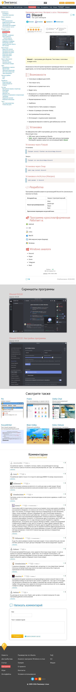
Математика (5, 60)
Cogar (15, 474)
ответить (12, 469)
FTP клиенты (5, 30)
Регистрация (70, 3)
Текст (3, 101)
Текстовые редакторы (8, 103)
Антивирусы (5, 13)
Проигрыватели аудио (8, 51)
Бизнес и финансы (6, 17)
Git (51, 659)
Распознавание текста (8, 27)
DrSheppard (17, 483)
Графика (4, 19)
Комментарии (59, 21)
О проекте (22, 666)
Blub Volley (32, 425)
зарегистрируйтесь (31, 31)
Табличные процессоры (8, 70)
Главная (4, 7)
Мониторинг (5, 90)
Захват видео (6, 57)
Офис (3, 65)
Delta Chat (57, 398)
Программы (32, 7)
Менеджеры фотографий (8, 25)
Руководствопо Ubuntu (61, 7)
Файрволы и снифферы (8, 41)
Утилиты (4, 85)
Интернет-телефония (8, 35)
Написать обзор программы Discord (62, 29)
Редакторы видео (7, 55)
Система (4, 87)
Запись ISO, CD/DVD (7, 49)
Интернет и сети (6, 29)
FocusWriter (6, 425)
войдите (45, 273)
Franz (29, 398)
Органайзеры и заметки (8, 67)
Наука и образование (7, 59)
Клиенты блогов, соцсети (9, 44)
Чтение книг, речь (6, 104)
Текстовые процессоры (8, 72)
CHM (3, 77)
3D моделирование (7, 21)
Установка (40, 21)
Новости (10, 7)
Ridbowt (16, 549)
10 (73, 15)
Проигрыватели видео (8, 52)
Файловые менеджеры (8, 99)
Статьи (26, 7)
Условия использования (27, 674)
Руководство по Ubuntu (27, 655)
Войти (62, 3)
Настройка (5, 92)
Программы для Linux (34, 12)
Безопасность (5, 12)
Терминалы (5, 96)
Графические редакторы (8, 22)
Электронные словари (8, 63)
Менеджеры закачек (7, 42)
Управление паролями (8, 15)
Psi (2, 398)
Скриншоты (49, 21)
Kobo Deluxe (58, 425)
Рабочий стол (6, 93)
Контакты (21, 670)
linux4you (18, 576)
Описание (31, 21)
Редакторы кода (6, 82)
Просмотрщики (6, 24)
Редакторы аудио (7, 54)
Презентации (5, 68)
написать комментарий (38, 457)
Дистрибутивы (18, 7)
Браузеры (4, 33)
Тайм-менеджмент (7, 73)
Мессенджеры (6, 32)
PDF (3, 78)
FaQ (51, 7)
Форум (55, 7)
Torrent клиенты (7, 38)
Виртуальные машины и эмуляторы (11, 89)
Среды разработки (7, 83)
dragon (17, 505)
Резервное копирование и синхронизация (13, 95)
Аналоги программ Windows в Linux (31, 659)
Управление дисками (7, 98)
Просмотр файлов (6, 75)
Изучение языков (6, 62)
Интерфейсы (44, 7)
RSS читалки (5, 45)
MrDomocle (19, 538)
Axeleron (16, 592)
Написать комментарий (28, 605)
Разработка (4, 80)
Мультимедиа (5, 47)
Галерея (67, 7)
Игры (38, 7)
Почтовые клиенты (7, 39)
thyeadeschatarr (18, 494)
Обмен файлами (6, 36)
